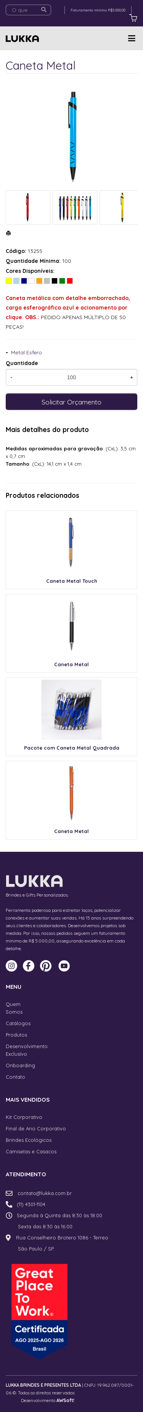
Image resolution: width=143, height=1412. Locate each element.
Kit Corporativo (24, 1117)
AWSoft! (65, 1400)
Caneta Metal (71, 664)
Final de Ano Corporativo (36, 1128)
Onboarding (20, 1065)
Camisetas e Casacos (31, 1151)
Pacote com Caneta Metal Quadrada (71, 748)
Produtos (16, 1035)
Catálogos (18, 1023)
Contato (15, 1077)
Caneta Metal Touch (71, 581)
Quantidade (22, 363)
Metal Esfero (26, 352)
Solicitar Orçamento (71, 402)
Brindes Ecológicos (28, 1140)
